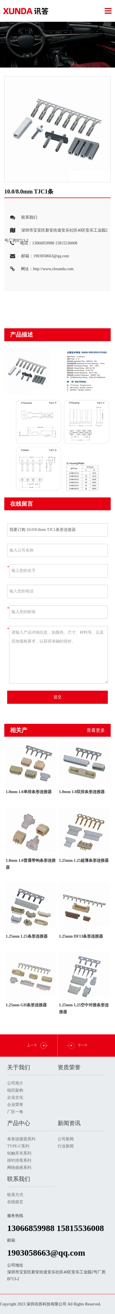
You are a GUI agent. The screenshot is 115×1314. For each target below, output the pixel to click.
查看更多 (96, 730)
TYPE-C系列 (18, 1146)
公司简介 (15, 1083)
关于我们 (18, 1067)
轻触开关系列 (19, 1153)
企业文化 (15, 1097)
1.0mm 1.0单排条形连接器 (29, 792)
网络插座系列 (19, 1167)
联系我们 (20, 218)
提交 (58, 697)
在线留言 (15, 1202)
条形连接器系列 (21, 1139)
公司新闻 (66, 1139)
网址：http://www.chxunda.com (38, 269)
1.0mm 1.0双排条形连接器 (82, 792)
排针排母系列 (19, 1160)
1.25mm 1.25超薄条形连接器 (84, 860)
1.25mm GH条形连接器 (26, 1005)
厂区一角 (15, 1112)
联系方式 (15, 1195)
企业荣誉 (15, 1104)
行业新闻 (66, 1146)
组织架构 (15, 1090)
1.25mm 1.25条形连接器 (27, 936)
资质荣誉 (69, 1067)
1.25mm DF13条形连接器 (81, 936)
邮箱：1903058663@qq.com (36, 256)
